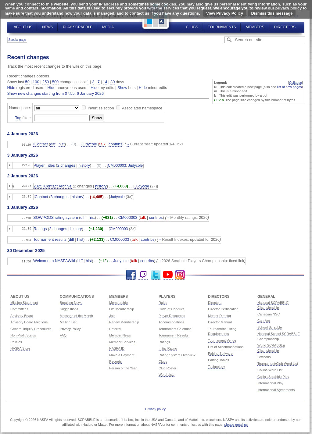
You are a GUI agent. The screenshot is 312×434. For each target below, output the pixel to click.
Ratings (40, 228)
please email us (236, 423)
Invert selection (101, 108)
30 (112, 82)
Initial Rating (168, 347)
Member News (120, 334)
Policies (16, 341)
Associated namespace (142, 108)
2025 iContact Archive (53, 185)
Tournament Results (173, 334)
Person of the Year (123, 367)
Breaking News (71, 301)
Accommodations (171, 321)
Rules (163, 301)
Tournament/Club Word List (277, 362)
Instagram (180, 274)
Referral (115, 327)
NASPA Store (20, 347)
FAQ (63, 334)
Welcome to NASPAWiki (54, 260)
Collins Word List (269, 369)
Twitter (155, 274)
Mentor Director (219, 314)
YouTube (168, 274)
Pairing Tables (218, 359)
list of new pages (289, 87)
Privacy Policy (70, 327)
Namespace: (20, 107)
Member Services (122, 341)
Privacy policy (155, 408)
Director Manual (220, 321)
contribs (115, 144)
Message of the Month (76, 314)
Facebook (131, 274)
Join (112, 314)
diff (53, 144)
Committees (19, 308)
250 (45, 82)
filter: (23, 118)
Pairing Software (220, 352)
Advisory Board (21, 314)
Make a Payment (121, 354)
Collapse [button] (295, 82)
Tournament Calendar (175, 327)
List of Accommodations (225, 345)
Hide (11, 87)
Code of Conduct (171, 308)
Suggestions (69, 308)
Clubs (192, 27)
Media (108, 27)
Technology (216, 365)
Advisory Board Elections (29, 321)
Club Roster (167, 367)
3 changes (60, 196)
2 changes (66, 165)
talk (102, 144)
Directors (285, 27)
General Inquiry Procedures (31, 327)
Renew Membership (124, 321)
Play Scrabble (77, 27)
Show (122, 87)
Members (255, 27)
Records (115, 360)
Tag (18, 118)
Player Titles (44, 165)
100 (36, 82)
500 (55, 82)
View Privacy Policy (224, 13)
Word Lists (166, 373)
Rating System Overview (177, 354)
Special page (17, 39)
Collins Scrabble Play (273, 375)
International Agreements (276, 388)
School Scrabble (269, 326)
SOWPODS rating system (55, 217)
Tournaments (222, 27)
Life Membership (121, 308)
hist (62, 144)
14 (105, 82)
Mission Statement (24, 301)
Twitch (143, 274)
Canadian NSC (268, 313)
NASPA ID (116, 347)
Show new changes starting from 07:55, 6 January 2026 (55, 93)
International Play (270, 382)
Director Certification (223, 308)
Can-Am (263, 319)
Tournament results (49, 239)
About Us (23, 27)
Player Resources (172, 314)
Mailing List (68, 321)
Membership (118, 301)
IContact (40, 144)
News (47, 27)
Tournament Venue (222, 339)
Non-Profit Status (23, 334)
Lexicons (264, 356)
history (84, 165)
